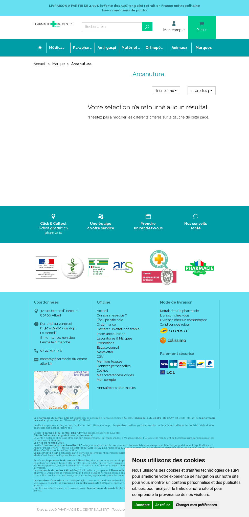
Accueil (40, 64)
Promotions (105, 343)
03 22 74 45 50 (51, 350)
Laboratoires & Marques (114, 338)
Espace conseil (108, 347)
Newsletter (105, 352)
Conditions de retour (175, 324)
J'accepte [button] (142, 505)
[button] (166, 90)
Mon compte (106, 380)
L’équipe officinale (110, 320)
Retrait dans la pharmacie (179, 311)
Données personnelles (113, 366)
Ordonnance (106, 324)
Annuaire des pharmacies (116, 388)
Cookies (102, 370)
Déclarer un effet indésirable (118, 329)
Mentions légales (109, 361)
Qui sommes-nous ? (112, 315)
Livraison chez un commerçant (183, 320)
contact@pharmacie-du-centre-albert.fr (64, 361)
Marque (58, 64)
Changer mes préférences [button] (196, 505)
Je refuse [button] (162, 505)
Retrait (54, 224)
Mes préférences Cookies (115, 375)
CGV (100, 357)
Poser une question (111, 334)
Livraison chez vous (174, 315)
